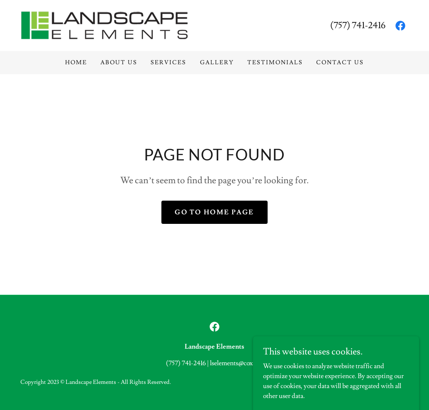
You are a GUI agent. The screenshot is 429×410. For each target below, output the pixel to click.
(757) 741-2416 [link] (357, 25)
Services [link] (168, 62)
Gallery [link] (217, 62)
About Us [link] (118, 62)
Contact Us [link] (340, 62)
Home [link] (76, 62)
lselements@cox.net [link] (236, 363)
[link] (104, 24)
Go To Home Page (214, 212)
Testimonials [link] (275, 62)
